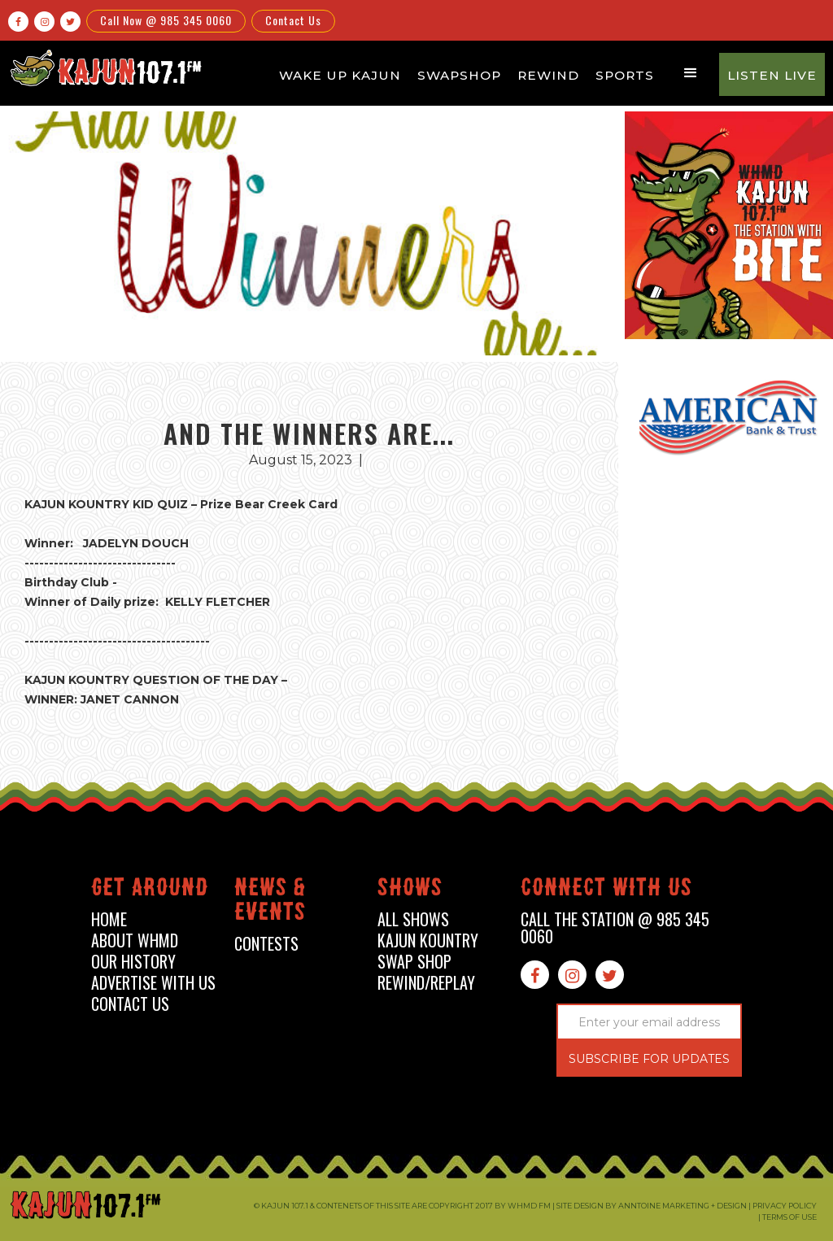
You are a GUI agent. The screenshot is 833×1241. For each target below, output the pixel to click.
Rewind (548, 75)
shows (410, 890)
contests (266, 943)
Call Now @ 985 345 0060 (166, 19)
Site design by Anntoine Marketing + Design (651, 1205)
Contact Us (293, 19)
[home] (104, 67)
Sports (624, 75)
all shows (413, 919)
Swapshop (459, 75)
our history (133, 961)
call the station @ (615, 928)
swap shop (414, 961)
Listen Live (772, 75)
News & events (270, 902)
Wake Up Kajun (340, 75)
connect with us (606, 890)
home (109, 919)
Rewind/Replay (426, 982)
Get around (149, 890)
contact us (130, 1003)
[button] (690, 73)
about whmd (134, 940)
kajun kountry (427, 940)
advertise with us (153, 982)
